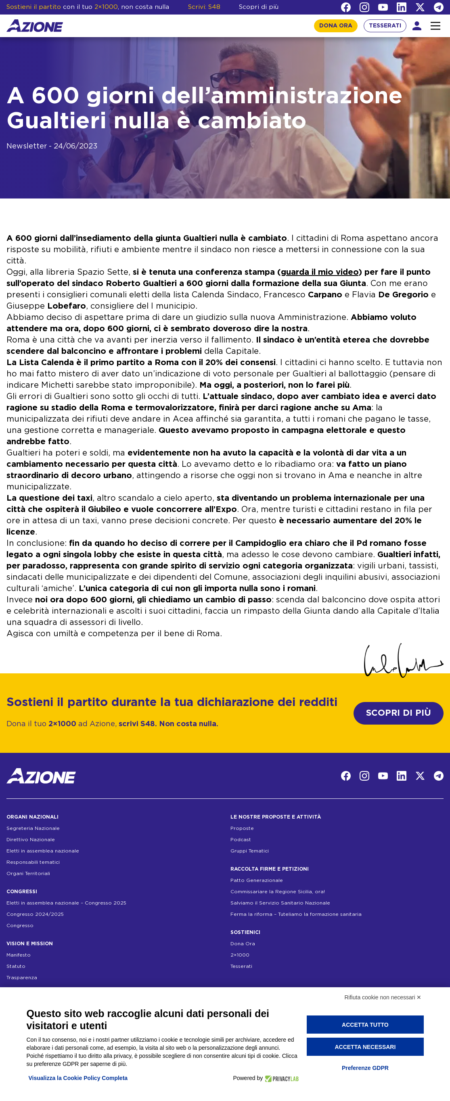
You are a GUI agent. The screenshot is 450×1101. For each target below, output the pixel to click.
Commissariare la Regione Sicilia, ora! (277, 891)
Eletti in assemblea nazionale (42, 850)
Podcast (240, 839)
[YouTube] (383, 7)
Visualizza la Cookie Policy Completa (78, 1078)
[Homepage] (34, 25)
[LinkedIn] (401, 7)
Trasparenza (21, 977)
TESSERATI (385, 26)
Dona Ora (242, 943)
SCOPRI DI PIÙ (398, 713)
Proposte (242, 828)
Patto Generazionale (256, 880)
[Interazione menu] (435, 26)
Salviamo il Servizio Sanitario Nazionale (280, 902)
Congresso (19, 925)
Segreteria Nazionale (33, 828)
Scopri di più (258, 7)
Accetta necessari (365, 1047)
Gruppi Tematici (249, 850)
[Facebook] (346, 7)
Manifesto (18, 955)
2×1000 (239, 955)
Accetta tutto (365, 1025)
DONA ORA (335, 26)
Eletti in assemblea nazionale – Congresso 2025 (66, 902)
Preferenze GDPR (365, 1068)
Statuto (15, 966)
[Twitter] (420, 7)
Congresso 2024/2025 (35, 914)
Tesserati (241, 966)
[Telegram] (439, 7)
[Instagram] (364, 7)
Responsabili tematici (33, 862)
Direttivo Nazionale (30, 839)
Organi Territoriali (28, 873)
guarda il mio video (319, 272)
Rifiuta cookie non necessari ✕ (383, 997)
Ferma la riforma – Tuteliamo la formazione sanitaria (296, 914)
